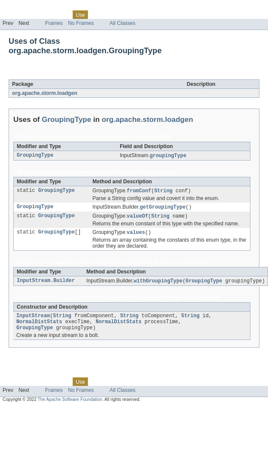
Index (146, 15)
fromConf (139, 191)
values (136, 234)
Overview (13, 15)
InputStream (33, 318)
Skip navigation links (23, 7)
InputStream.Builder (46, 283)
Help (163, 15)
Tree (98, 15)
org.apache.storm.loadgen (44, 93)
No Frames (81, 23)
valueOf (137, 217)
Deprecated (122, 15)
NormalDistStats (39, 325)
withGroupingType (158, 283)
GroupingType (76, 75)
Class (61, 15)
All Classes (122, 23)
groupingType (168, 155)
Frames (54, 23)
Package (40, 15)
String (163, 191)
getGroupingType (163, 208)
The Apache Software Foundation (70, 404)
